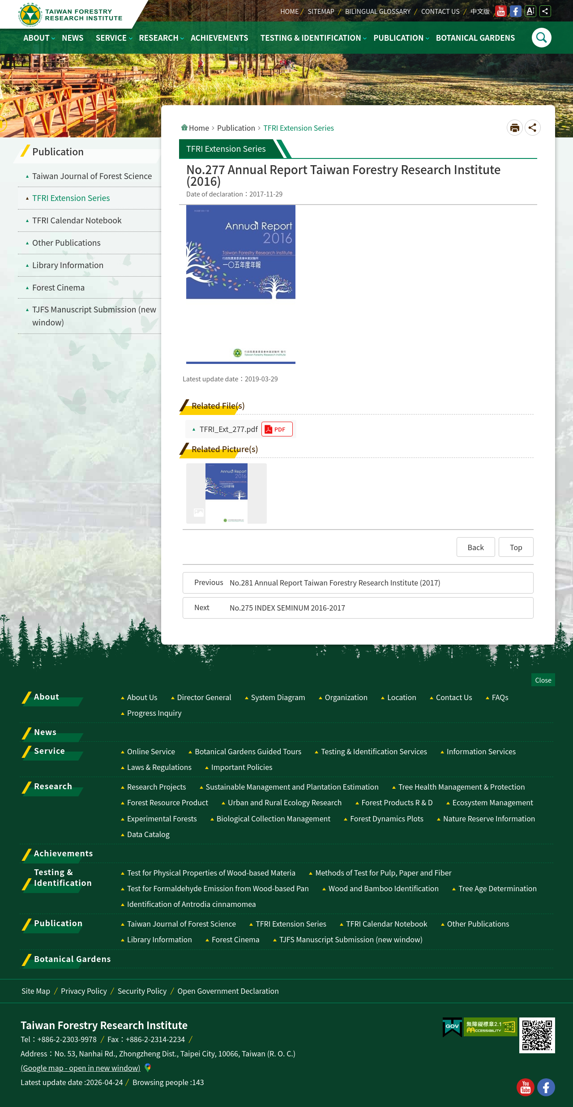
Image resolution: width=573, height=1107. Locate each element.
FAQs (500, 697)
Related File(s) (218, 405)
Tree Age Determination (497, 888)
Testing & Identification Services (374, 751)
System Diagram (278, 697)
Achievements (219, 37)
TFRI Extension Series (291, 923)
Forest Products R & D (397, 802)
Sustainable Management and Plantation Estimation (292, 786)
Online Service (151, 751)
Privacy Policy (84, 990)
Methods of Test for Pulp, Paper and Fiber (383, 872)
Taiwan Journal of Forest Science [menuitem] (92, 175)
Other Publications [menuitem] (66, 242)
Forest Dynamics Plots (386, 818)
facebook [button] (546, 1087)
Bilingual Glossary (378, 11)
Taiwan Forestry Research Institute (72, 15)
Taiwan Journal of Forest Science (181, 923)
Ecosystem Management (493, 802)
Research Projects (156, 786)
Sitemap (321, 11)
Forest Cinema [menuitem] (58, 287)
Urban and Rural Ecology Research (285, 802)
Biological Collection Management (273, 818)
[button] (476, 547)
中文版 (480, 11)
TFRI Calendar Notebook (387, 923)
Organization (346, 697)
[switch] (452, 1027)
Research (158, 37)
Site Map (35, 990)
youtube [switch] (501, 11)
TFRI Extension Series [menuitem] (71, 197)
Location (401, 697)
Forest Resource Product (167, 802)
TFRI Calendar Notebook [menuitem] (77, 220)
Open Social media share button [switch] (545, 11)
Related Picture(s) (225, 448)
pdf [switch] (279, 429)
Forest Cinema (236, 939)
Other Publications (478, 923)
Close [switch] (543, 679)
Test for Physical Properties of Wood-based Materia (211, 872)
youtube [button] (526, 1087)
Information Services (481, 751)
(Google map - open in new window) (81, 1067)
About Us (142, 697)
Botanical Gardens (475, 37)
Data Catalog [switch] (148, 834)
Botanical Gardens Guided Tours (248, 751)
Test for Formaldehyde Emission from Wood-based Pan (218, 888)
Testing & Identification (311, 37)
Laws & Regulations (159, 766)
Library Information (159, 939)
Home (289, 11)
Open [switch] (542, 37)
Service (111, 37)
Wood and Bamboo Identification (384, 888)
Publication (398, 37)
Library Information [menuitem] (67, 264)
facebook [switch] (516, 11)
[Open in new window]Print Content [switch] (515, 128)
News (73, 37)
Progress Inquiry (154, 712)
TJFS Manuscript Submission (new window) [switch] (94, 315)
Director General (204, 697)
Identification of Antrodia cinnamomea (191, 903)
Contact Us (440, 11)
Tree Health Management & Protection (461, 786)
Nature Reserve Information (489, 818)
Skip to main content (4, 4)
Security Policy (142, 990)
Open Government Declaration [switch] (228, 990)
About (37, 37)
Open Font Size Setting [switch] (530, 11)
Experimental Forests (162, 818)
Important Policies (242, 766)
